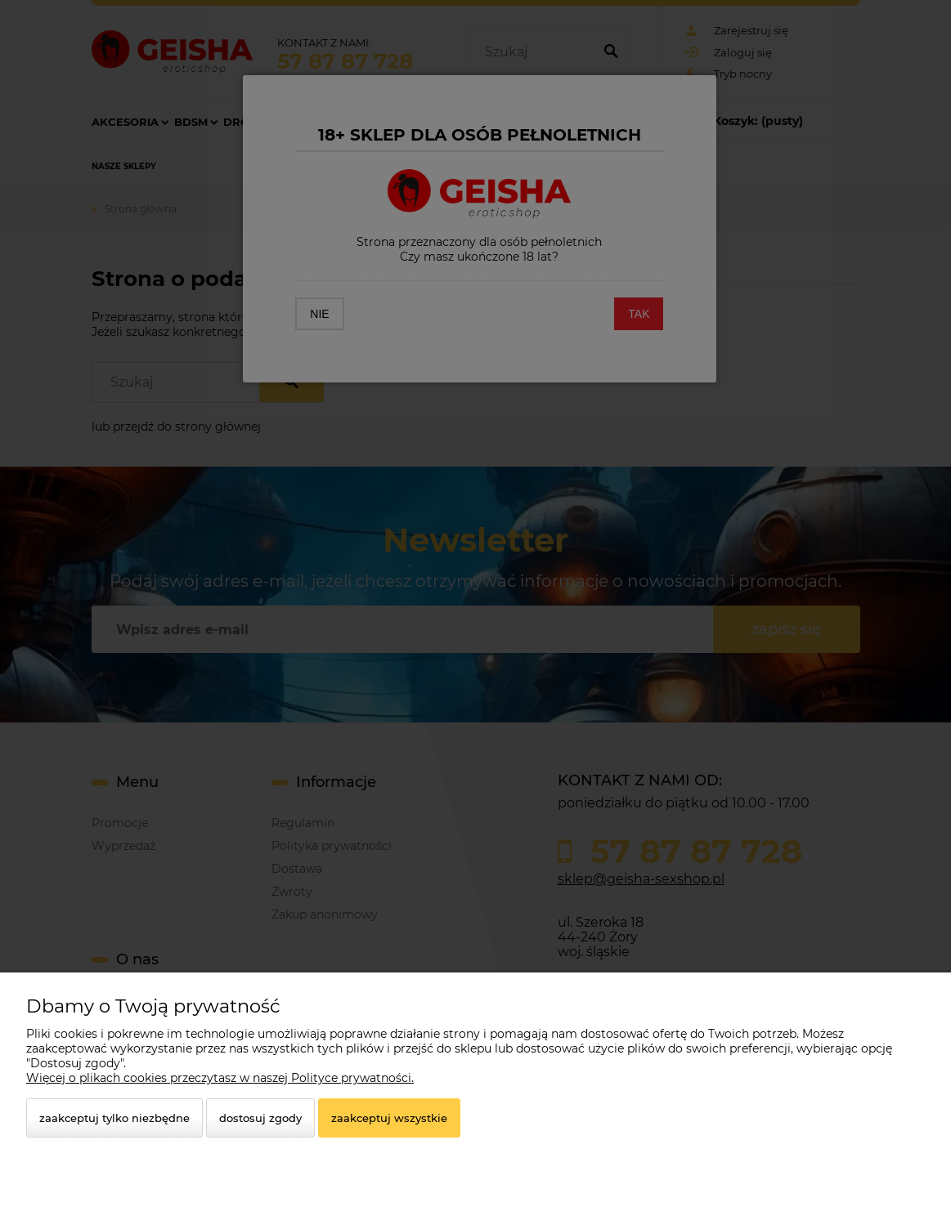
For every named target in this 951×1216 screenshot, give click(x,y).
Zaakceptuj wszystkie (389, 1117)
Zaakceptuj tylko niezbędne (114, 1117)
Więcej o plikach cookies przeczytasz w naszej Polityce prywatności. (220, 1078)
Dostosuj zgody (260, 1117)
